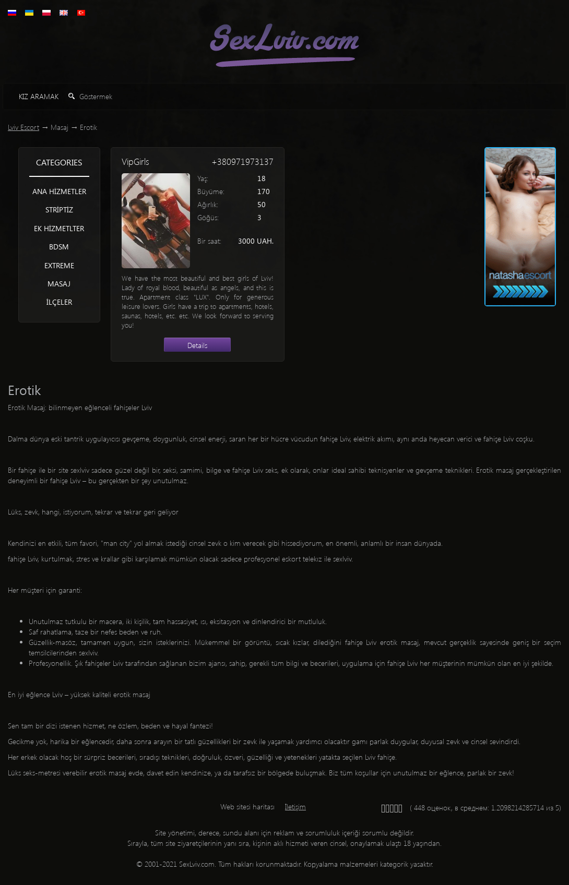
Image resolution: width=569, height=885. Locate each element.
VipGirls (135, 161)
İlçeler (59, 302)
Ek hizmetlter (59, 228)
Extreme (59, 265)
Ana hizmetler (59, 191)
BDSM (59, 247)
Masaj (59, 284)
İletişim (295, 806)
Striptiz (59, 209)
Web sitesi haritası (247, 806)
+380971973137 (242, 161)
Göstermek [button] (90, 96)
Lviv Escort (23, 127)
